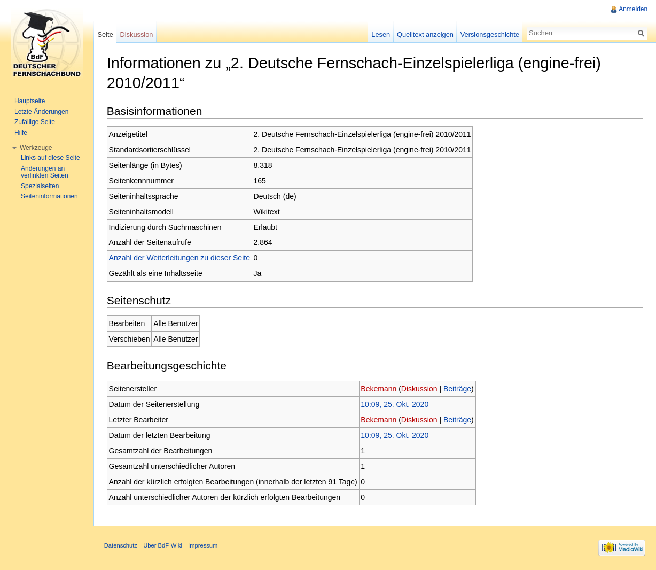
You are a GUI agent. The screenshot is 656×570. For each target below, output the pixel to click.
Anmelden (633, 9)
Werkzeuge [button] (36, 147)
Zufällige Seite (34, 122)
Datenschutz (121, 546)
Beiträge (458, 388)
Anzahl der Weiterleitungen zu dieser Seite (180, 258)
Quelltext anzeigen (425, 34)
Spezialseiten (40, 186)
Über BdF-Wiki (163, 546)
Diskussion (420, 388)
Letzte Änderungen (41, 111)
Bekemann (379, 388)
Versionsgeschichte (489, 34)
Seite (105, 34)
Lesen (380, 34)
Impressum (203, 546)
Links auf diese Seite (50, 157)
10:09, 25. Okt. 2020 (395, 404)
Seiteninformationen (49, 196)
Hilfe (20, 132)
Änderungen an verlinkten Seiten (44, 172)
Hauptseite (29, 101)
